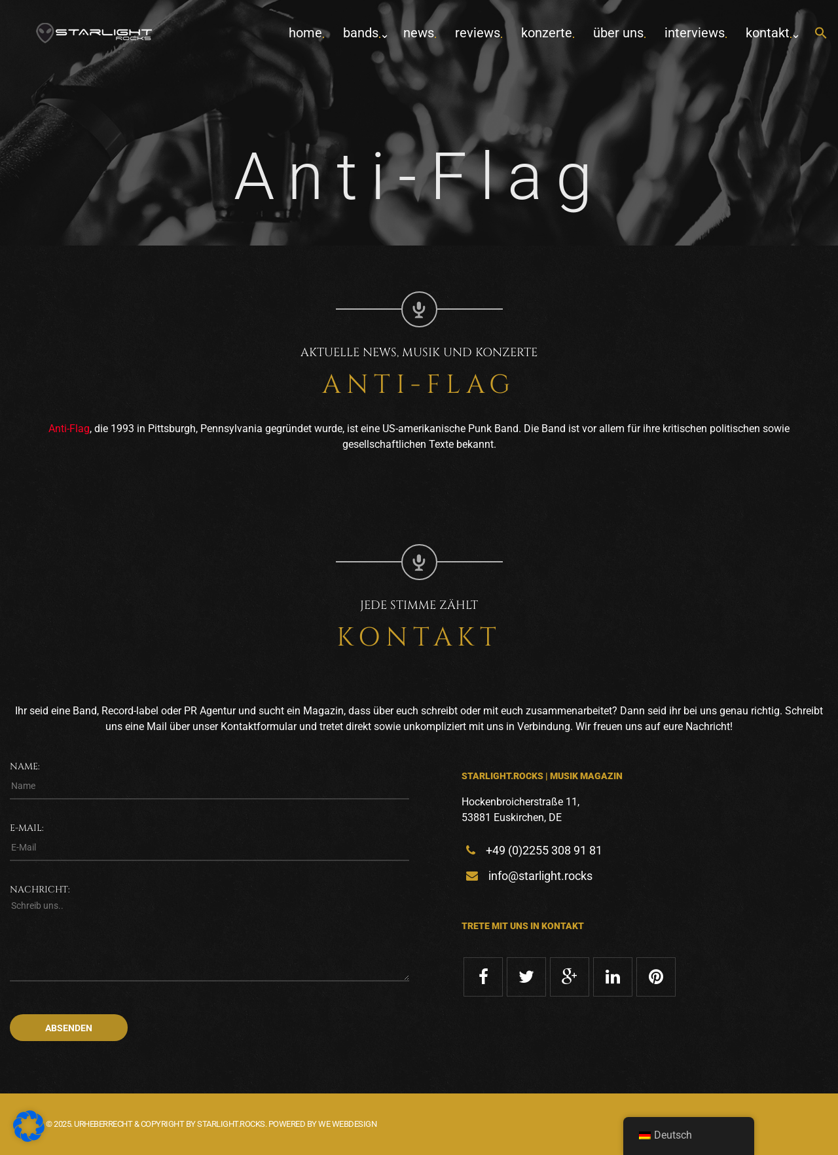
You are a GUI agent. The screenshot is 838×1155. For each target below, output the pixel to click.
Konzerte (546, 33)
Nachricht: (40, 889)
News (418, 33)
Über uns (618, 33)
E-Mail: (27, 828)
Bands (360, 33)
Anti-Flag (69, 428)
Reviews (477, 33)
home (305, 33)
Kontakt (768, 33)
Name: (25, 766)
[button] (821, 34)
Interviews (695, 33)
